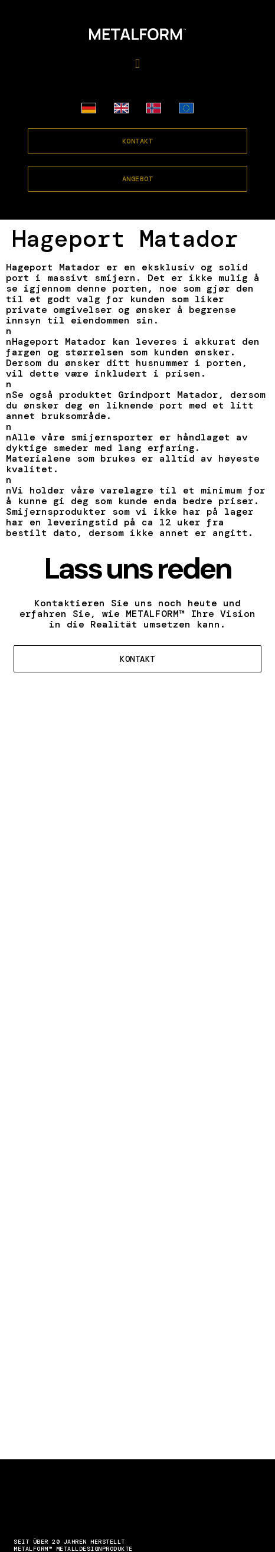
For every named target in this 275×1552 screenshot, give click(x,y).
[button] (137, 63)
